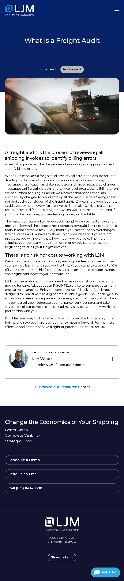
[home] (12, 10)
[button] (116, 10)
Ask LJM (109, 572)
